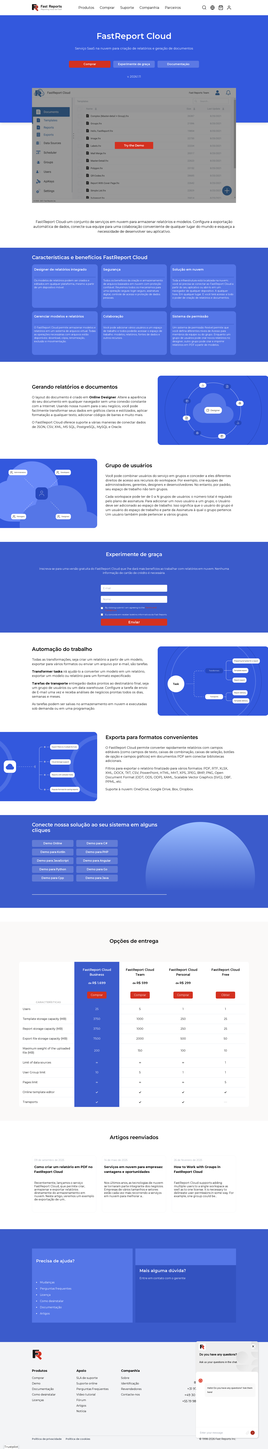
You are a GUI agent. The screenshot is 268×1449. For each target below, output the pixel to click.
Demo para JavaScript (53, 860)
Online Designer (102, 397)
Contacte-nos (130, 1394)
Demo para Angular (97, 860)
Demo (36, 1383)
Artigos (45, 1313)
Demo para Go (97, 869)
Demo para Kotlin (52, 852)
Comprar (107, 8)
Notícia (81, 1411)
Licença (45, 1294)
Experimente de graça (134, 64)
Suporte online (86, 1383)
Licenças (38, 1400)
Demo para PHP (97, 852)
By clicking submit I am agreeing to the (130, 609)
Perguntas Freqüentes (92, 1389)
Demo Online (52, 843)
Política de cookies (78, 1439)
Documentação (178, 64)
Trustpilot (11, 1446)
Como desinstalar (52, 1301)
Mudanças (47, 1282)
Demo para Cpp (52, 878)
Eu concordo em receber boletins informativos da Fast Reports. (136, 614)
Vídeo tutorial (86, 1394)
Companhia (149, 8)
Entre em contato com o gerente (163, 1278)
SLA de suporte (87, 1378)
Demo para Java (97, 878)
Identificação (130, 1383)
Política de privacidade (47, 1439)
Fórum (81, 1400)
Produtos (86, 8)
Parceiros (173, 8)
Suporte (127, 8)
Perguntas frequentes (55, 1288)
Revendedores (131, 1389)
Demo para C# (97, 843)
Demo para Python (52, 869)
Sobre (125, 1378)
